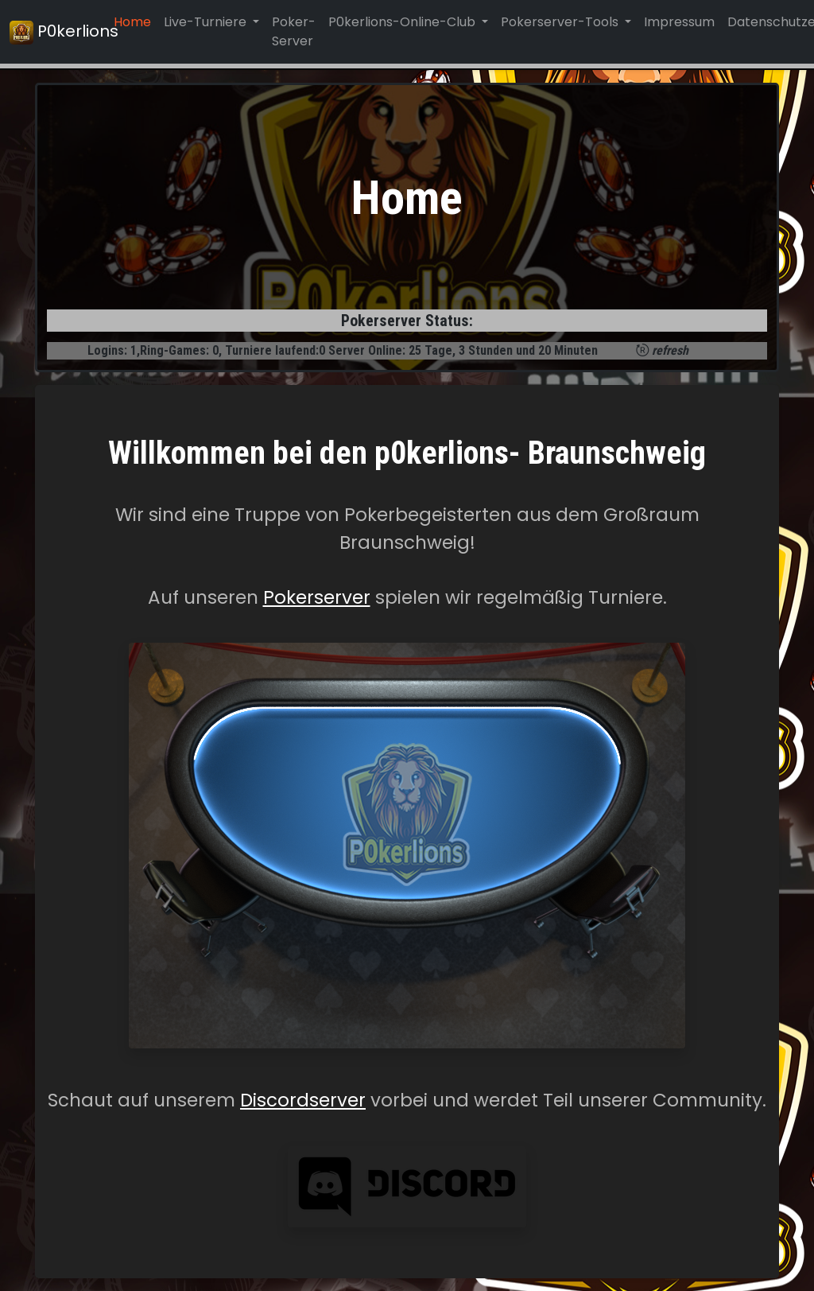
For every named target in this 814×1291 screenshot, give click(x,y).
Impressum (679, 22)
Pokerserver (316, 597)
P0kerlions (52, 32)
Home (132, 22)
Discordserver (303, 1100)
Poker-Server (294, 31)
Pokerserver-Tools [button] (561, 22)
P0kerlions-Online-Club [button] (403, 22)
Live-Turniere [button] (207, 22)
